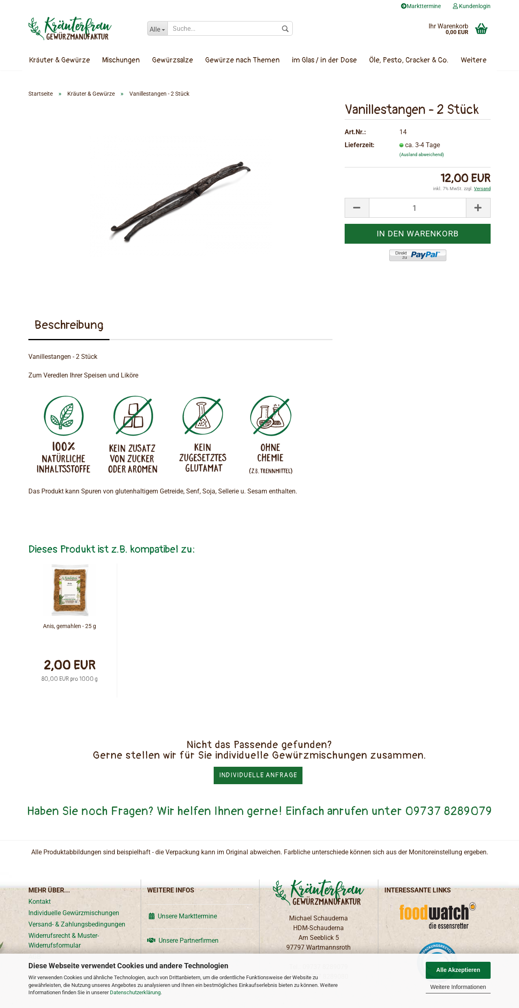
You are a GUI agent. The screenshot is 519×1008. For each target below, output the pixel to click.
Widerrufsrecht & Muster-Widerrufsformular (63, 940)
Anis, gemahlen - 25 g (69, 626)
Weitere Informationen (458, 987)
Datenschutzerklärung (135, 992)
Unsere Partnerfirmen (183, 940)
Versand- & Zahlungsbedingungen (76, 924)
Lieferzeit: (360, 145)
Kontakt (39, 901)
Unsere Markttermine (182, 916)
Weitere (474, 60)
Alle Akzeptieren (458, 970)
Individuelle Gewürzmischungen (73, 913)
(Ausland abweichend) (421, 154)
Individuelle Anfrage (258, 775)
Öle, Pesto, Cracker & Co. (408, 60)
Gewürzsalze (172, 60)
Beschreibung (68, 324)
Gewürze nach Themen (242, 60)
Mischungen (121, 60)
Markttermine (421, 6)
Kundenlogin (472, 6)
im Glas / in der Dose (324, 60)
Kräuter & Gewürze (59, 60)
